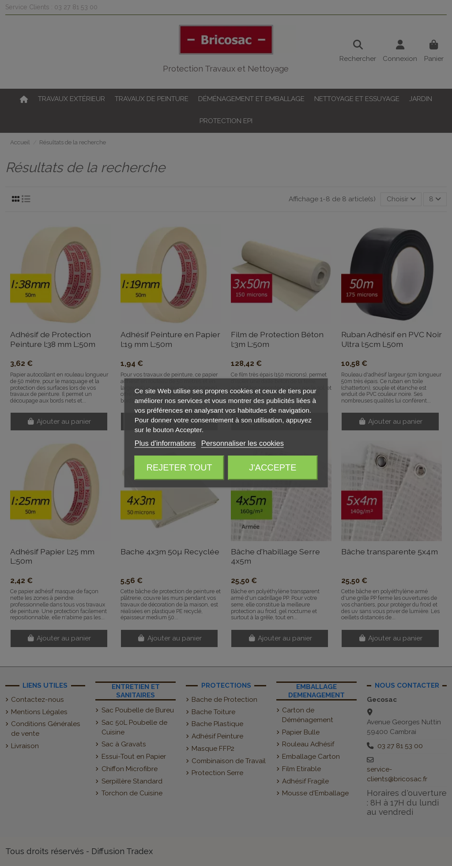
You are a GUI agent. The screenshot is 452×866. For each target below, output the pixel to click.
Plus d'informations (165, 444)
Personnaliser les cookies (242, 444)
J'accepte (272, 467)
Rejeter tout (179, 467)
